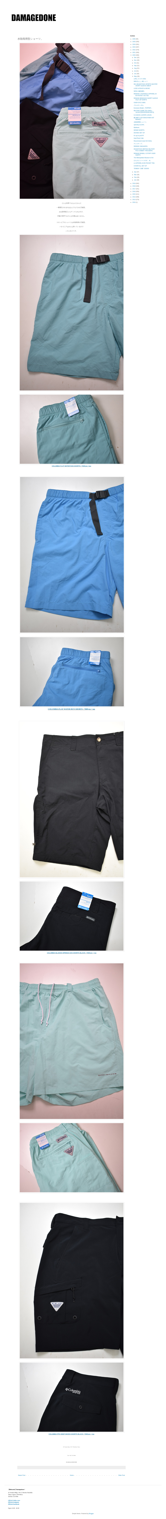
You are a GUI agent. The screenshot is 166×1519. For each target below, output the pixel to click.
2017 (134, 189)
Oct (135, 63)
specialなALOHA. (139, 125)
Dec (135, 57)
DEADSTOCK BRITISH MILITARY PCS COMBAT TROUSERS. (144, 149)
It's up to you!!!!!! (139, 135)
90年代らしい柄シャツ (141, 81)
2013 (134, 199)
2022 (134, 50)
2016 (134, 191)
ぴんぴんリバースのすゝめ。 (143, 160)
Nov (135, 60)
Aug (135, 68)
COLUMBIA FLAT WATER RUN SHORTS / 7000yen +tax (71, 466)
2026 (134, 39)
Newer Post (21, 1475)
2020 (134, 55)
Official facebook (13, 1504)
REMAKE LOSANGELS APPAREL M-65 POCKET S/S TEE (145, 94)
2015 (134, 194)
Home (72, 1475)
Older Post (121, 1475)
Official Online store (14, 1500)
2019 (134, 183)
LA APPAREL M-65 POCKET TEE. (144, 163)
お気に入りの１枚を (140, 79)
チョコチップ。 (138, 143)
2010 (134, 202)
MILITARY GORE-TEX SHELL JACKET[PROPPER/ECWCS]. (144, 111)
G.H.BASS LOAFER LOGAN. (143, 115)
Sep (135, 65)
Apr (135, 172)
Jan (135, 180)
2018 (134, 186)
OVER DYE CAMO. (140, 102)
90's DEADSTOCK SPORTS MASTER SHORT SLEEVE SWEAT (145, 85)
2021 (134, 52)
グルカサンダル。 (139, 105)
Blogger (91, 1513)
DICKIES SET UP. (139, 133)
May (135, 76)
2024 (134, 44)
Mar (135, 174)
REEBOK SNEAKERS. (141, 146)
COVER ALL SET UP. (140, 166)
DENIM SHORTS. (139, 130)
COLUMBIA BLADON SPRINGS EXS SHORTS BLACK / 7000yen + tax (71, 953)
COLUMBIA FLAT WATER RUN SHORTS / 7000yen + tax (71, 709)
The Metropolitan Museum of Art (143, 158)
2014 (134, 197)
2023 (134, 47)
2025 (134, 41)
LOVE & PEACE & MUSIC (142, 88)
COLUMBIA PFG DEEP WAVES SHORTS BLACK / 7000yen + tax (71, 1434)
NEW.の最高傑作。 (140, 91)
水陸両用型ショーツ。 (141, 122)
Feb (135, 177)
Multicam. (137, 127)
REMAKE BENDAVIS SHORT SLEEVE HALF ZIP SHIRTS (146, 99)
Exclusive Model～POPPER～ (143, 108)
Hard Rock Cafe (139, 138)
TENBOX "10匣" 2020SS (141, 168)
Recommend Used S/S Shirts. (143, 141)
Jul (135, 71)
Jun (135, 73)
